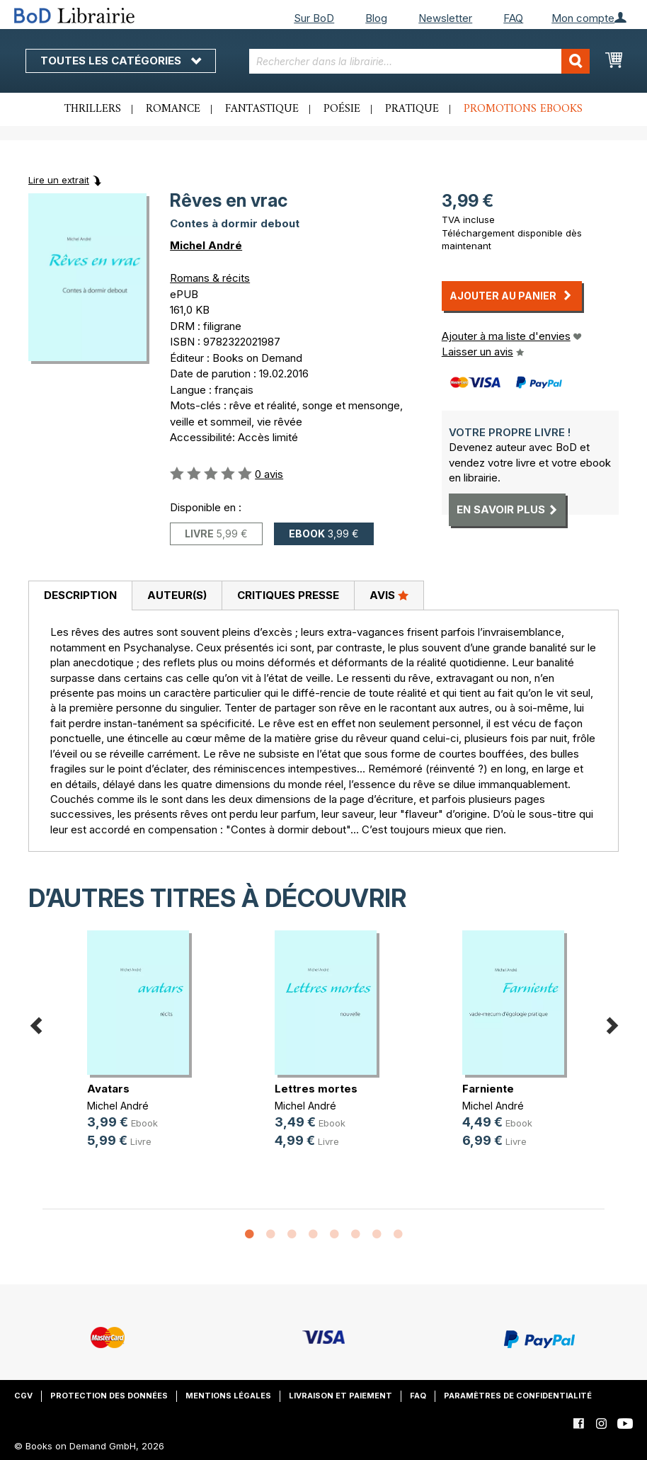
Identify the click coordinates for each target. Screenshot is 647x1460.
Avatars (108, 1088)
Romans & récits (210, 278)
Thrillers (92, 109)
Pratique (412, 109)
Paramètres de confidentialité (518, 1396)
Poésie (342, 109)
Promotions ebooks (523, 109)
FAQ (513, 18)
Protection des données (109, 1396)
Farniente (488, 1088)
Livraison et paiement (340, 1396)
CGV (23, 1396)
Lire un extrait (58, 180)
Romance (173, 109)
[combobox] (419, 61)
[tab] (80, 596)
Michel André (206, 245)
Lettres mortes (316, 1088)
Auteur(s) (177, 595)
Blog (376, 18)
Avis (389, 595)
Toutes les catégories (120, 60)
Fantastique (262, 109)
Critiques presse (288, 595)
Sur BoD (314, 18)
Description (80, 595)
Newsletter (445, 18)
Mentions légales (228, 1396)
